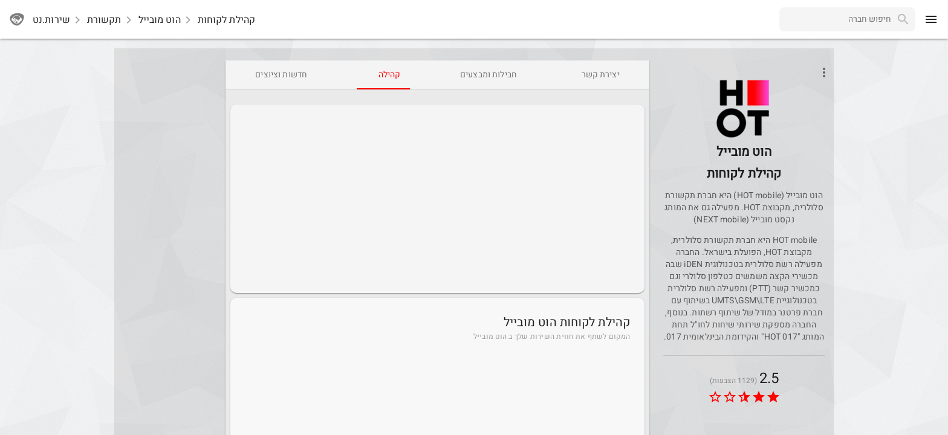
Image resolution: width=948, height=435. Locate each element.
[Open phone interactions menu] (824, 72)
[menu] (931, 19)
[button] (744, 109)
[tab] (600, 74)
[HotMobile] (744, 137)
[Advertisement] (437, 198)
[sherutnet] (17, 19)
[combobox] (835, 19)
